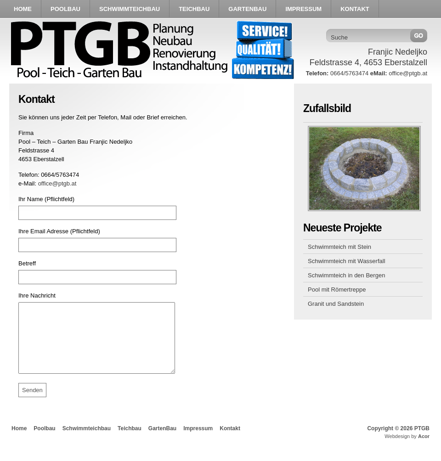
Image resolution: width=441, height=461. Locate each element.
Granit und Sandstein (336, 303)
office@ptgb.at (57, 183)
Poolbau (44, 442)
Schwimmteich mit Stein (339, 246)
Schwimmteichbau (86, 442)
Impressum (198, 442)
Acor (424, 450)
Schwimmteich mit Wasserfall (346, 261)
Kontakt (230, 442)
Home (19, 442)
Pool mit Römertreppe (337, 289)
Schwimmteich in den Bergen (346, 275)
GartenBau (162, 442)
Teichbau (129, 442)
